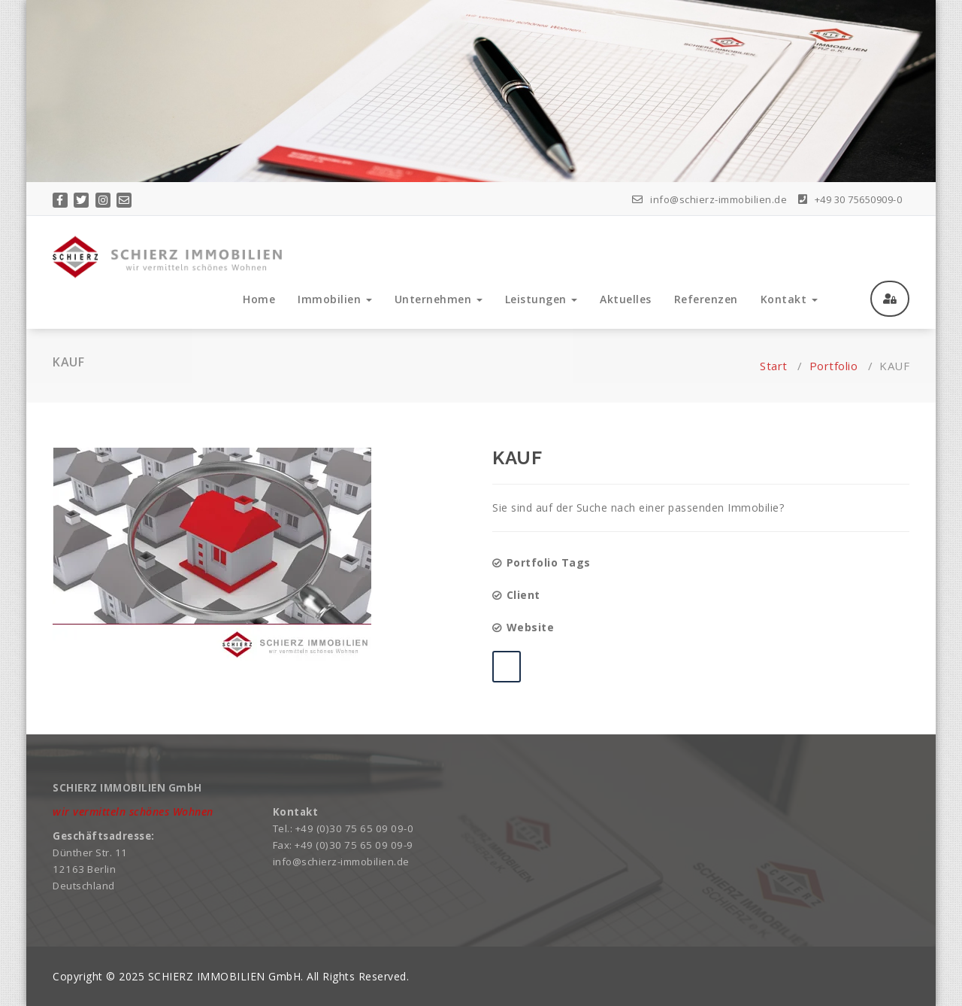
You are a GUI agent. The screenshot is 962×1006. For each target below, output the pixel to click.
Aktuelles (626, 299)
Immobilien (335, 299)
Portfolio (833, 365)
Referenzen (706, 299)
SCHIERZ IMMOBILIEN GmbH (224, 976)
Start (774, 365)
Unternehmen (439, 299)
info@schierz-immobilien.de (709, 199)
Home (259, 299)
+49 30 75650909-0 (850, 199)
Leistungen (541, 299)
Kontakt (789, 299)
